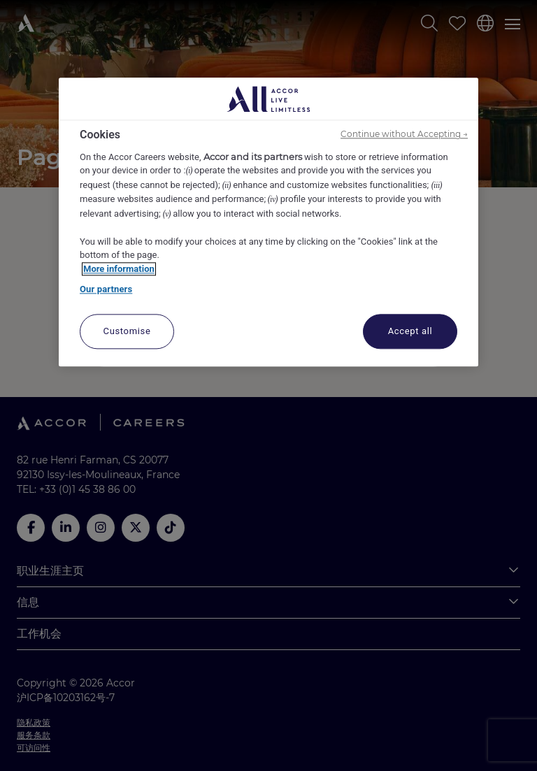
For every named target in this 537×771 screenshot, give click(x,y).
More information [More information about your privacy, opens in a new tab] (119, 269)
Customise (127, 331)
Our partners (106, 289)
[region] (268, 222)
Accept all (410, 331)
